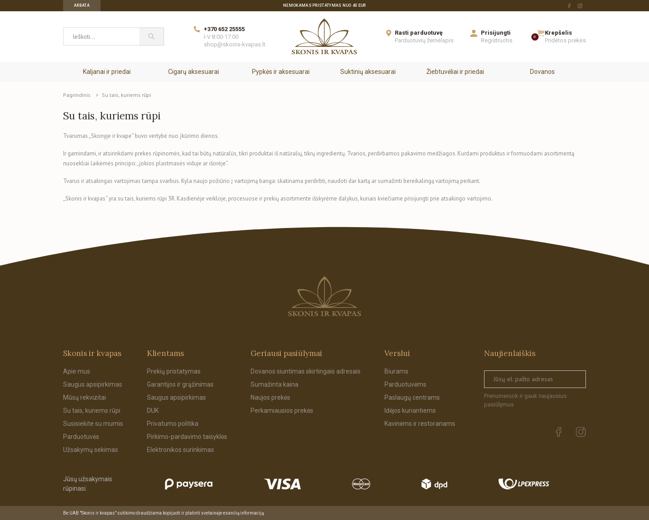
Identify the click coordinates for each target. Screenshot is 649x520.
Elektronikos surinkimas (180, 449)
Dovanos (542, 71)
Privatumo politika (172, 423)
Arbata (82, 5)
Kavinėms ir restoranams (419, 423)
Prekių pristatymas (174, 371)
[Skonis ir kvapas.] (324, 296)
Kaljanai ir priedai (107, 71)
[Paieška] (151, 36)
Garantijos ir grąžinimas (180, 384)
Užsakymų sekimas (90, 449)
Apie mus (76, 371)
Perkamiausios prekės (282, 410)
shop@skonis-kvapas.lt (234, 44)
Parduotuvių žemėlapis (424, 40)
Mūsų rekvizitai (84, 397)
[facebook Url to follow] (569, 6)
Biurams (396, 371)
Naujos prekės (270, 397)
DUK (153, 410)
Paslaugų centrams (412, 397)
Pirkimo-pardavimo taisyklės (187, 436)
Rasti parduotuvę (419, 32)
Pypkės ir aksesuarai (281, 71)
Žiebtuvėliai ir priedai (455, 71)
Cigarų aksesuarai (193, 71)
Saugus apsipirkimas (92, 384)
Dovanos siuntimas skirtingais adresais (306, 371)
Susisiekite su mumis (93, 423)
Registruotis (496, 40)
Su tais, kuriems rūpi (91, 410)
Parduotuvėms (405, 384)
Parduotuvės (81, 436)
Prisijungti (496, 32)
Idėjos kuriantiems (410, 410)
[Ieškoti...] (101, 36)
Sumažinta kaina (274, 384)
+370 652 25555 (224, 29)
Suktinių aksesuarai (368, 71)
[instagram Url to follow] (580, 6)
